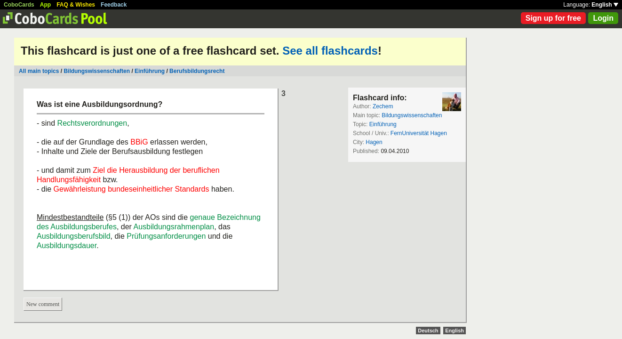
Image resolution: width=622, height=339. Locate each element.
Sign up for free (553, 18)
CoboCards (19, 4)
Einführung (150, 71)
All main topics (39, 71)
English (604, 4)
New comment (42, 304)
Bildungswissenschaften (97, 71)
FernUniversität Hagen (419, 133)
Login (603, 18)
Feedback (114, 4)
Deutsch (428, 330)
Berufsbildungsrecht (196, 71)
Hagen (374, 142)
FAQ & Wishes (75, 4)
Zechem (383, 106)
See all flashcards (330, 50)
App (45, 4)
